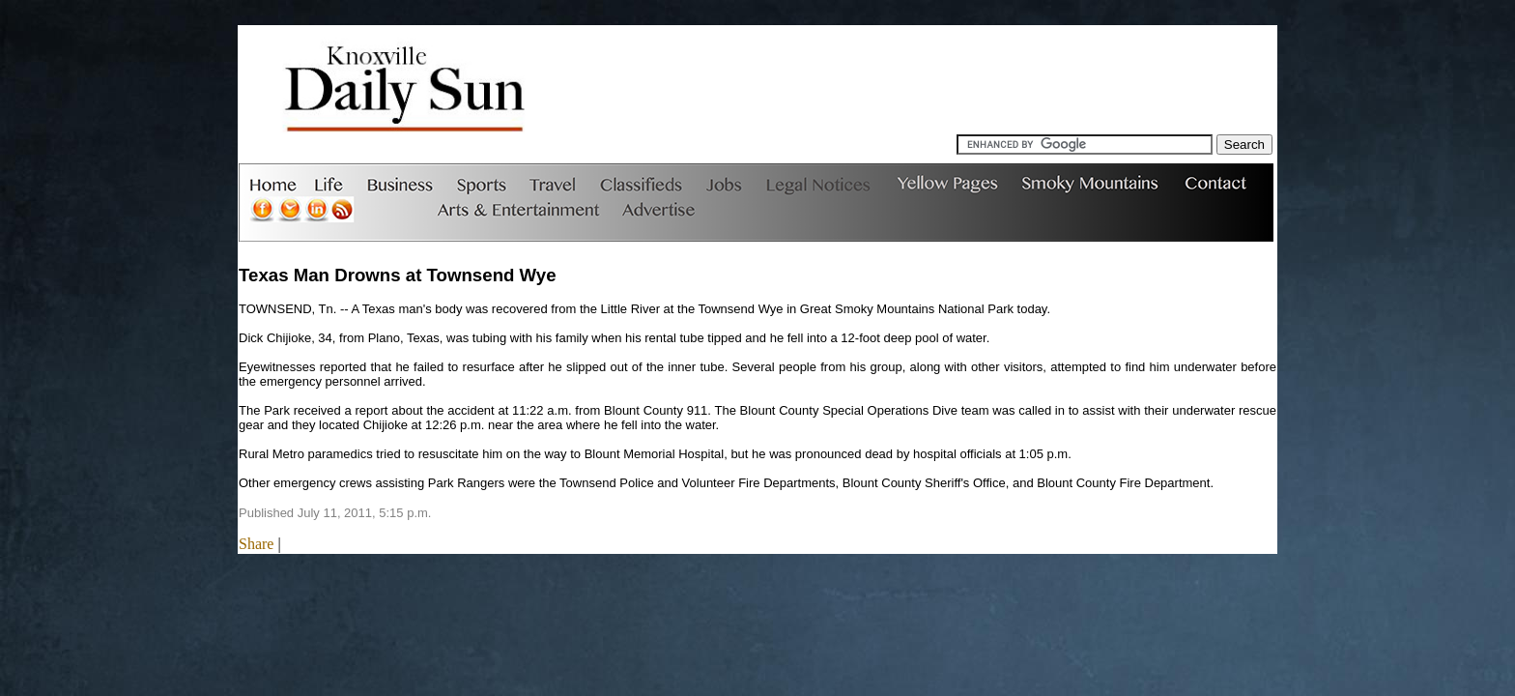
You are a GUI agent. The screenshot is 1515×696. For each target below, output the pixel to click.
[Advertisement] (920, 90)
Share (256, 544)
